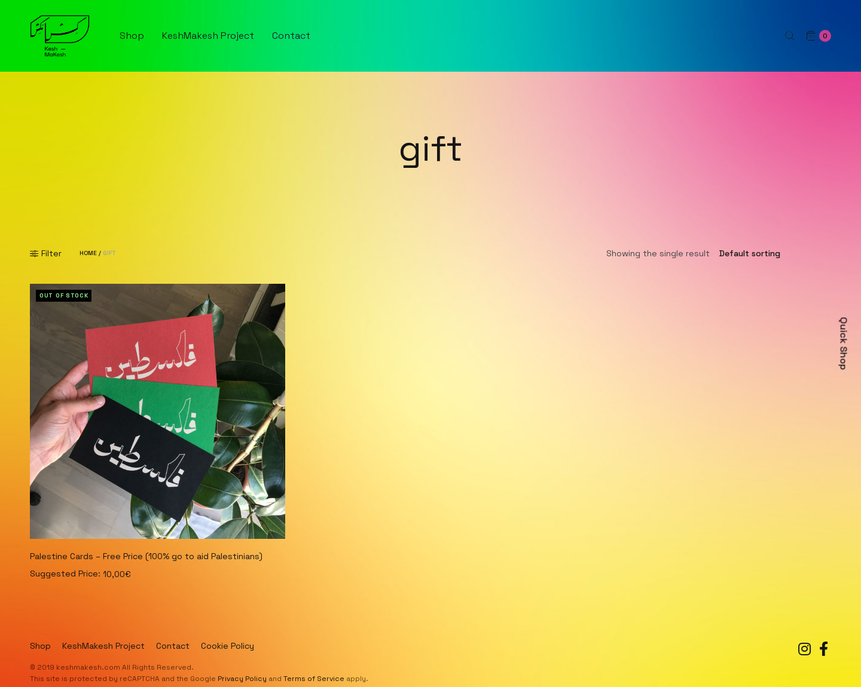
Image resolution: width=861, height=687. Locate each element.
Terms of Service (313, 678)
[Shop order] (770, 253)
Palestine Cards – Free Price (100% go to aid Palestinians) (146, 556)
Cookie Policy (227, 646)
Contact (291, 35)
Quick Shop (844, 343)
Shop (132, 35)
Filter (46, 253)
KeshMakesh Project (208, 35)
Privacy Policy (242, 678)
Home (88, 253)
